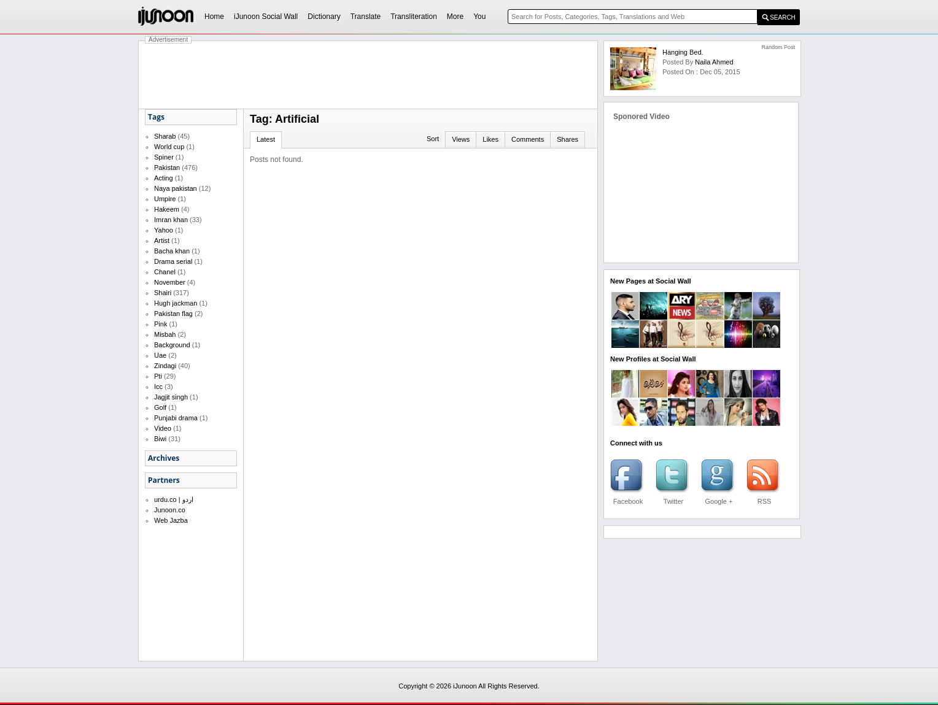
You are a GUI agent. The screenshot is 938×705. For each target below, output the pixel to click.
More (455, 16)
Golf (160, 407)
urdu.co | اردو (173, 499)
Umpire (165, 198)
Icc (158, 386)
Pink (160, 324)
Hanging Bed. (683, 52)
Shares (567, 139)
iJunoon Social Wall (266, 16)
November (169, 282)
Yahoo (163, 230)
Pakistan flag (173, 313)
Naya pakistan (175, 188)
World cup (169, 146)
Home (214, 16)
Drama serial (173, 261)
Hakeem (166, 209)
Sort (433, 138)
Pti (158, 376)
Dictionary (324, 16)
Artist (161, 240)
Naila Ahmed (714, 62)
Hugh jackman (175, 303)
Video (162, 428)
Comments (527, 139)
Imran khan (171, 219)
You (479, 16)
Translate (366, 16)
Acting (163, 178)
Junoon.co (169, 510)
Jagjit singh (171, 397)
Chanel (165, 271)
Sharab (165, 136)
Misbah (165, 334)
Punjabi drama (176, 418)
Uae (160, 355)
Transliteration (413, 16)
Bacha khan (172, 251)
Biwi (160, 438)
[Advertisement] (368, 74)
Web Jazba (171, 520)
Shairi (162, 292)
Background (172, 345)
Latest (266, 139)
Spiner (164, 157)
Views (461, 139)
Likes (490, 139)
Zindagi (165, 365)
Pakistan (167, 167)
